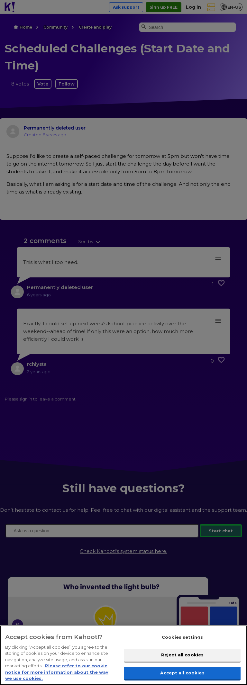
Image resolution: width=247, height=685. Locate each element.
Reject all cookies (182, 664)
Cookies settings (182, 647)
